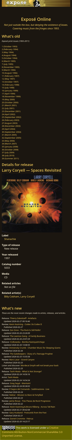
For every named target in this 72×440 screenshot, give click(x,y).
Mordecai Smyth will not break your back (39, 365)
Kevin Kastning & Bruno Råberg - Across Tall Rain (32, 406)
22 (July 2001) (8, 108)
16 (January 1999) (10, 90)
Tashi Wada (13, 377)
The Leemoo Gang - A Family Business (27, 336)
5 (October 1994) (9, 58)
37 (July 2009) (8, 152)
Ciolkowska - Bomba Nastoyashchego (27, 342)
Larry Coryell (27, 296)
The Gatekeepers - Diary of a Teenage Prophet (31, 353)
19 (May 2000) (8, 99)
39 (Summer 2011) (10, 158)
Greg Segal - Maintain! (20, 383)
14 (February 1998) (10, 84)
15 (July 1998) (8, 87)
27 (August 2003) (9, 123)
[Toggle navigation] (9, 11)
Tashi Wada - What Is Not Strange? (26, 371)
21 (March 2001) (9, 105)
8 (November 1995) (10, 67)
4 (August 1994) (9, 55)
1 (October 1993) (9, 46)
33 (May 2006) (8, 140)
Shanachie (10, 239)
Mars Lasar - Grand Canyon (22, 359)
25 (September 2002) (11, 117)
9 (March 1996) (9, 70)
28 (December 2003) (11, 126)
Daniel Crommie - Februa (21, 418)
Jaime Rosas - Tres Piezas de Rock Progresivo (30, 401)
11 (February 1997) (10, 76)
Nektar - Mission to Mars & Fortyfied (26, 395)
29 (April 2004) (8, 129)
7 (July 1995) (7, 64)
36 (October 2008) (10, 149)
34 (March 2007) (9, 143)
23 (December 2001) (11, 111)
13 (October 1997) (10, 81)
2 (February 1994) (10, 49)
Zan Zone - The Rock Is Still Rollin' (25, 330)
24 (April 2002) (8, 114)
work (24, 427)
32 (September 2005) (11, 137)
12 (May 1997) (8, 78)
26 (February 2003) (10, 120)
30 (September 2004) (11, 132)
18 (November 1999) (11, 96)
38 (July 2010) (8, 155)
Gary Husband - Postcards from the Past (27, 412)
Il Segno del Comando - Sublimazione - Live (29, 389)
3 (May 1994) (8, 52)
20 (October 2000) (10, 102)
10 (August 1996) (9, 73)
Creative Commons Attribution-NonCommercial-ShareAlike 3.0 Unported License (32, 431)
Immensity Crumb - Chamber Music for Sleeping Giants (35, 347)
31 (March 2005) (9, 134)
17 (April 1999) (8, 93)
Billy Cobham (11, 296)
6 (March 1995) (9, 61)
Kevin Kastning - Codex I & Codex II (25, 324)
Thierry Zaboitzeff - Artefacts (23, 318)
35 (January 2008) (10, 146)
